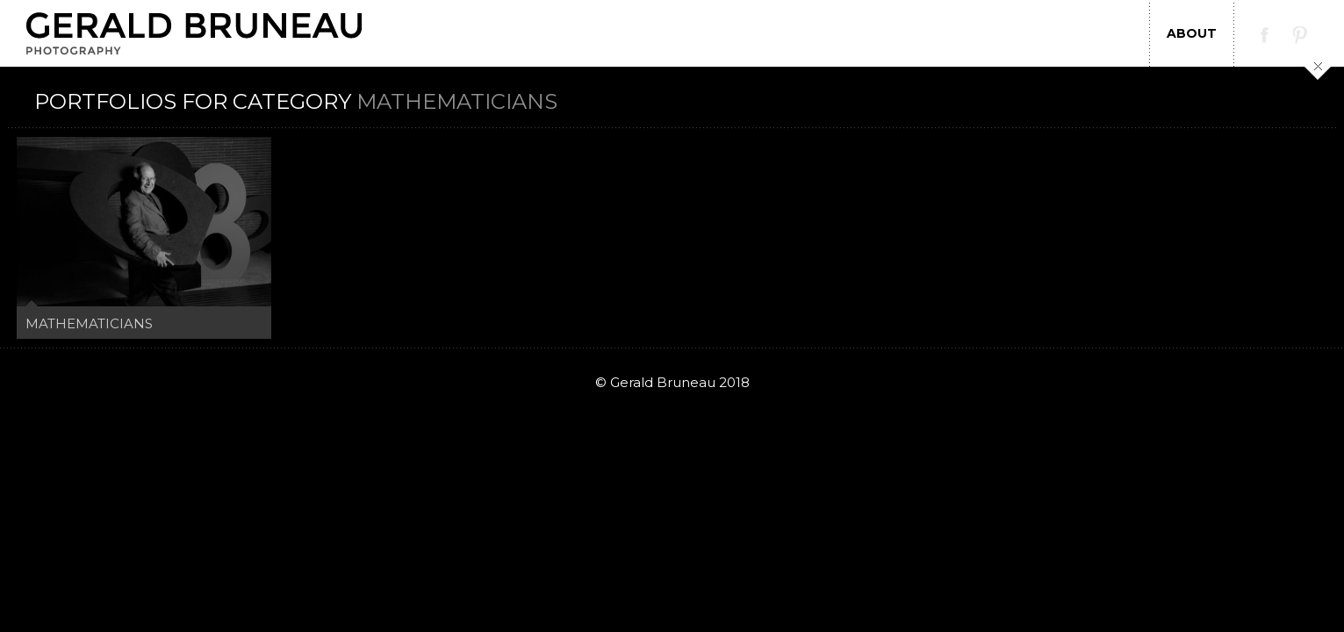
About (1192, 33)
